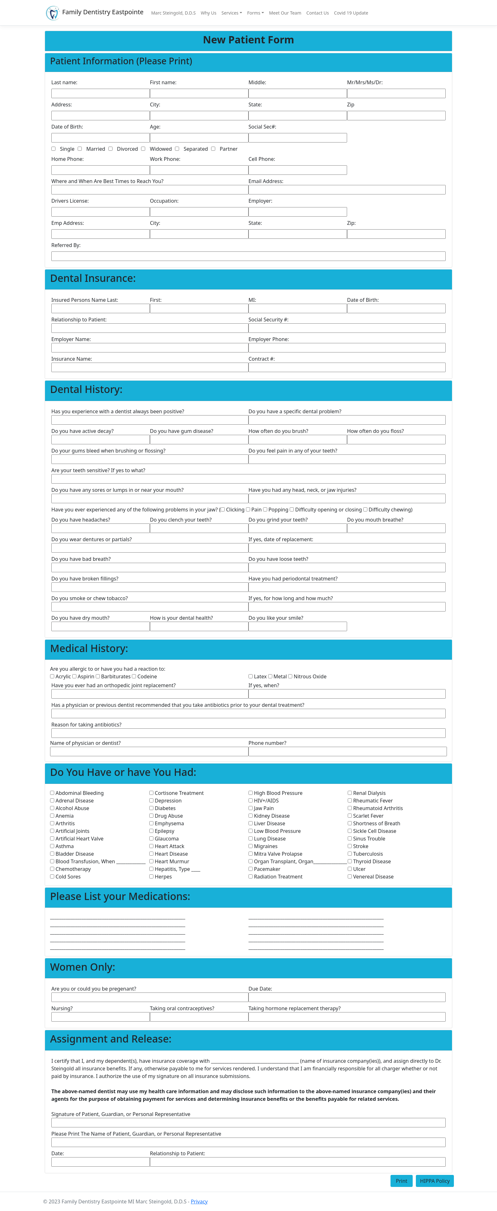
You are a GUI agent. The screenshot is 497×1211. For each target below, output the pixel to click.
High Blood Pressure (275, 792)
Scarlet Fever (366, 815)
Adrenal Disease (72, 800)
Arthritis (62, 823)
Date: (57, 1153)
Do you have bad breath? (81, 558)
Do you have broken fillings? (84, 578)
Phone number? (267, 742)
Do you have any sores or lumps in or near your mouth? (117, 489)
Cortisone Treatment (176, 792)
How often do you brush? (278, 431)
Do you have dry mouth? (80, 617)
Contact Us (318, 13)
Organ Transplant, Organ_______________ (297, 861)
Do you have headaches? (80, 519)
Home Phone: (67, 158)
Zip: (351, 222)
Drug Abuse (166, 815)
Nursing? (62, 1008)
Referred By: (66, 245)
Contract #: (261, 358)
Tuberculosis (365, 853)
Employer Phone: (268, 339)
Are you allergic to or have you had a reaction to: (107, 668)
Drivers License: (70, 200)
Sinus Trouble (366, 838)
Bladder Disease (72, 853)
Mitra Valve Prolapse (275, 853)
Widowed (161, 148)
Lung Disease (267, 838)
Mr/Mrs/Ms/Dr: (365, 82)
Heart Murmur (169, 861)
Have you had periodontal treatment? (293, 578)
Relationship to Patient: (78, 319)
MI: (252, 299)
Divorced (127, 148)
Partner (229, 148)
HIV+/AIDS (263, 800)
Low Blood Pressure (274, 830)
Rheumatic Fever (370, 800)
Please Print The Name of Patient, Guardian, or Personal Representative (136, 1133)
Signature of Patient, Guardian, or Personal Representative (120, 1114)
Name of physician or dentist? (85, 742)
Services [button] (230, 13)
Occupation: (164, 200)
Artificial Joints (69, 830)
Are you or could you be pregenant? (93, 988)
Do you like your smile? (275, 617)
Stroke (358, 846)
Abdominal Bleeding (77, 792)
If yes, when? (263, 685)
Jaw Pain (261, 808)
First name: (163, 82)
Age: (155, 126)
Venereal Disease (371, 876)
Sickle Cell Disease (372, 830)
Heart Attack (166, 846)
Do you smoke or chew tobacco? (89, 598)
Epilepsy (161, 830)
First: (156, 299)
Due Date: (260, 988)
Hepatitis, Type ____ (174, 868)
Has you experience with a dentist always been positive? (117, 411)
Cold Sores (65, 876)
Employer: (260, 200)
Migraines (263, 846)
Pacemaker (264, 868)
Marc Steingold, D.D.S (173, 13)
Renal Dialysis (367, 792)
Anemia (62, 815)
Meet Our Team (285, 13)
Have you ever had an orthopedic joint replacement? (113, 685)
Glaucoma (164, 838)
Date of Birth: (67, 126)
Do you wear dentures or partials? (91, 539)
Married (95, 148)
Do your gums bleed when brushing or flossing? (108, 450)
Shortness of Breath (374, 823)
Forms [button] (253, 13)
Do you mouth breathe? (375, 519)
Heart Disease (168, 853)
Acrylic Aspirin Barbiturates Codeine (103, 676)
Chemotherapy (70, 868)
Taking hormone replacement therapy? (294, 1008)
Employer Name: (71, 339)
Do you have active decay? (82, 431)
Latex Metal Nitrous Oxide (287, 676)
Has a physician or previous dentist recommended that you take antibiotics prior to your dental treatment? (177, 704)
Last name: (64, 82)
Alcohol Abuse (69, 808)
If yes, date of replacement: (280, 539)
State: (255, 104)
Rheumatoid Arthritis (375, 808)
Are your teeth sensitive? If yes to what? (98, 470)
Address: (61, 104)
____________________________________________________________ (117, 916)
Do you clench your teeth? (181, 519)
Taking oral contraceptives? (182, 1008)
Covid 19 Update (351, 13)
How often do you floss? (375, 431)
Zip (350, 104)
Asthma (62, 846)
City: (155, 104)
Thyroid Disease (369, 861)
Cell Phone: (261, 158)
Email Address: (265, 181)
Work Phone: (165, 158)
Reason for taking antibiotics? (86, 724)
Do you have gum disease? (181, 431)
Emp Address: (67, 222)
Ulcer (356, 868)
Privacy (199, 1201)
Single (67, 148)
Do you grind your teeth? (278, 519)
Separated (196, 148)
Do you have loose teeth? (278, 558)
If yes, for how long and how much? (290, 598)
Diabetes (162, 808)
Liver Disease (266, 823)
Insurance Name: (71, 358)
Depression (165, 800)
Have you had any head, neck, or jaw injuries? (302, 489)
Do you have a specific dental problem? (294, 411)
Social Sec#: (262, 126)
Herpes (160, 876)
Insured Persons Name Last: (84, 299)
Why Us (208, 13)
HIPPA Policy (435, 1180)
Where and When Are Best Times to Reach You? (107, 181)
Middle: (257, 82)
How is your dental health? (181, 617)
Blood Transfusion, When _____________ (97, 861)
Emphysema (166, 823)
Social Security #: (268, 319)
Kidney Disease (269, 815)
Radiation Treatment (275, 876)
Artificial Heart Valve (77, 838)
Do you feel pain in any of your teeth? (292, 450)
